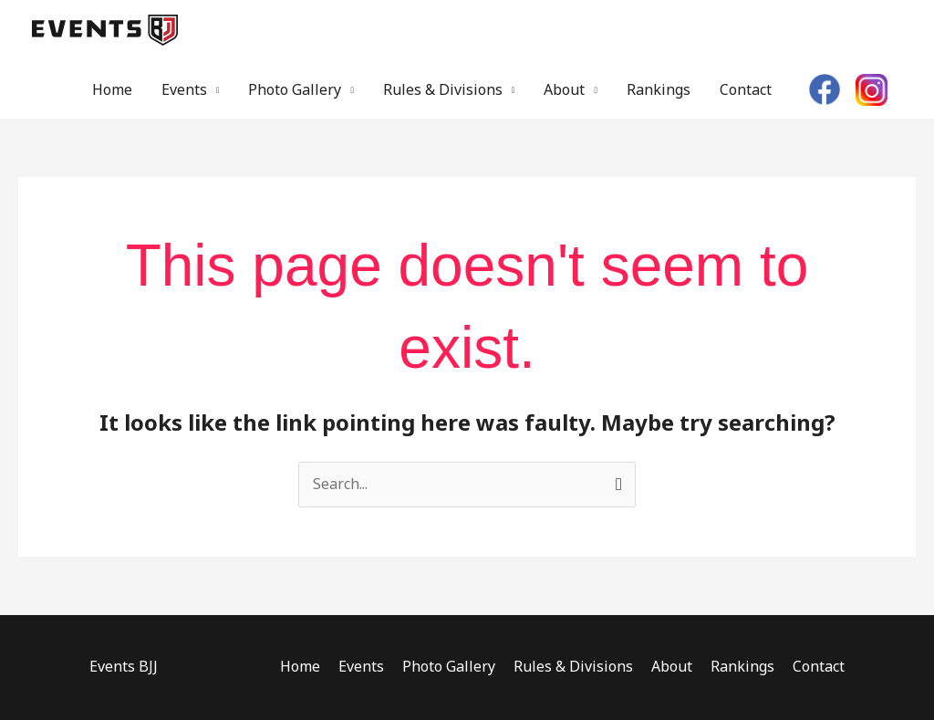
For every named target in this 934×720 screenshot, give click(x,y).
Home (112, 89)
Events (184, 89)
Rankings (658, 89)
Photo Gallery (294, 89)
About (564, 89)
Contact (746, 89)
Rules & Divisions (443, 89)
